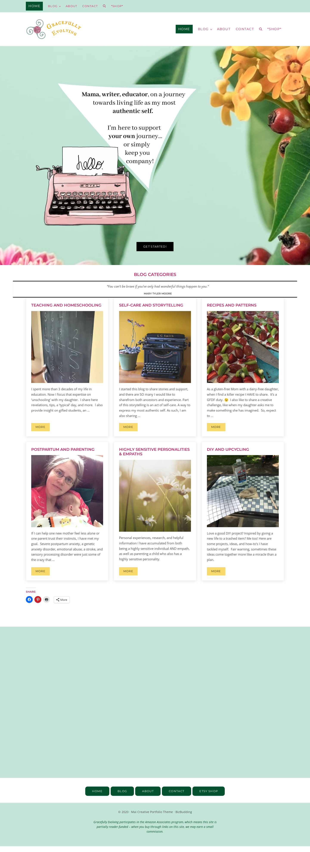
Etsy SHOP (210, 797)
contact (176, 797)
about (147, 797)
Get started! (155, 251)
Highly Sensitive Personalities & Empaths (154, 457)
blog (120, 797)
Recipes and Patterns (231, 310)
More (43, 433)
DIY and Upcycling (228, 455)
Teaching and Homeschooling (66, 310)
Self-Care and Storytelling (151, 310)
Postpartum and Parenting (63, 455)
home (95, 797)
